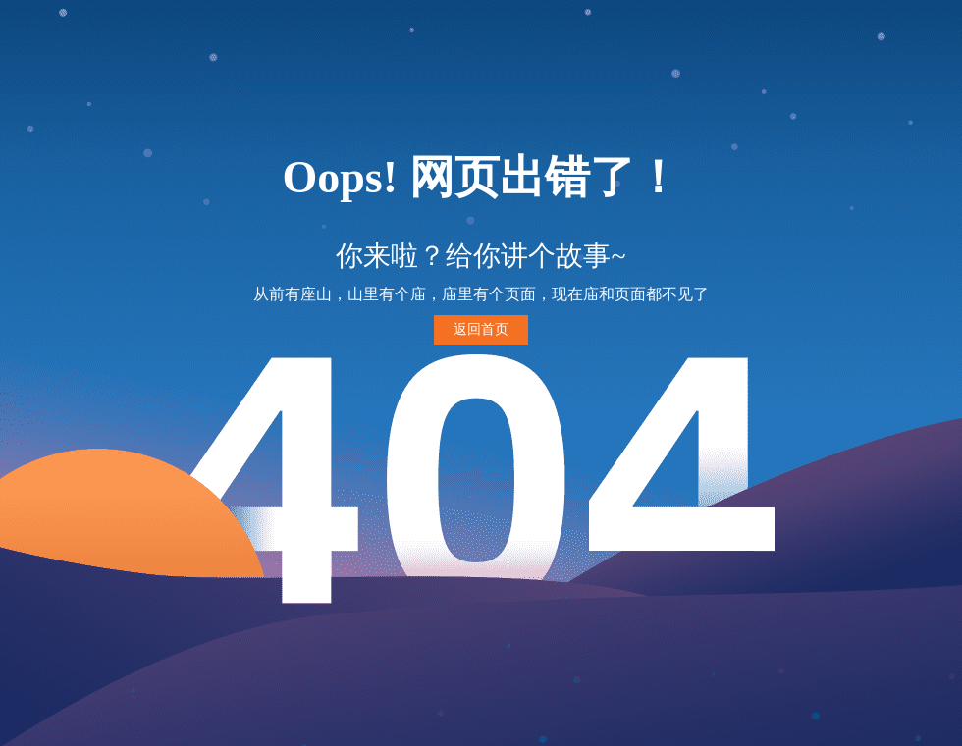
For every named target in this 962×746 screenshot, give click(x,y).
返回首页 (481, 329)
